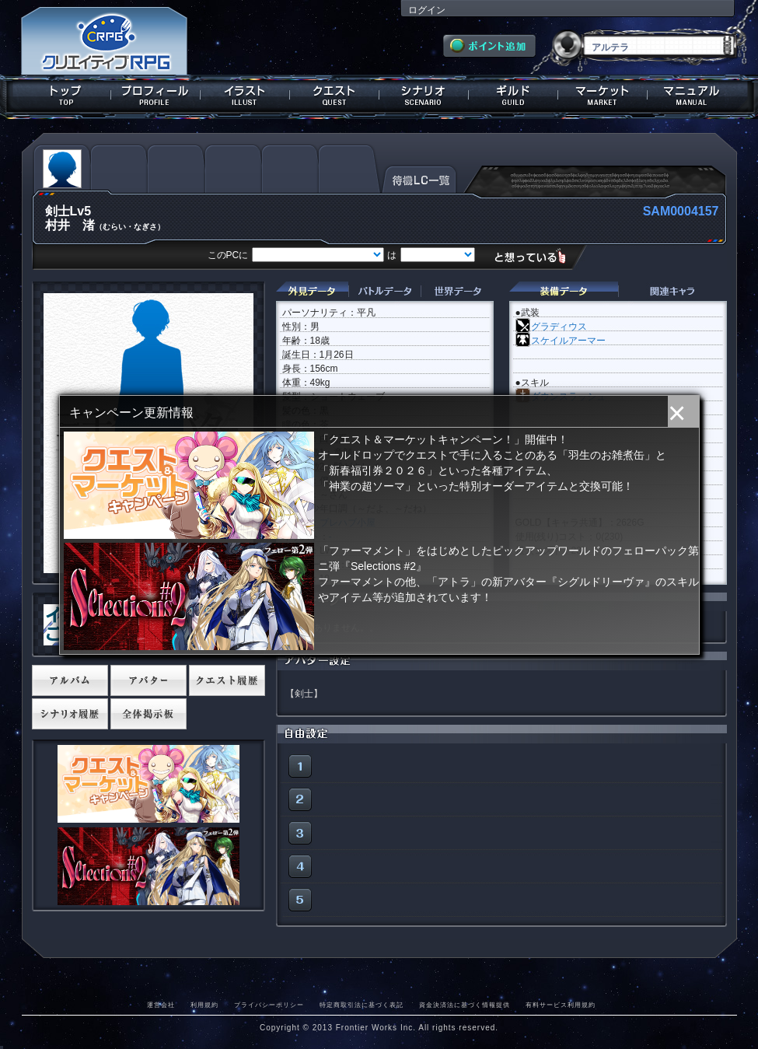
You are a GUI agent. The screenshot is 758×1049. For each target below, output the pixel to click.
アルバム (70, 680)
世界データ (457, 291)
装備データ (563, 291)
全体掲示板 (148, 713)
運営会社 (161, 1005)
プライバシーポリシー (269, 1005)
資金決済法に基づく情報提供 (464, 1005)
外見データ (312, 291)
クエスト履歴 (227, 680)
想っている (536, 256)
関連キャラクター (672, 291)
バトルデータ (384, 291)
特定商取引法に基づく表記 (361, 1005)
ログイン (426, 10)
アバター (148, 680)
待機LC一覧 (419, 178)
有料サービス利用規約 (561, 1005)
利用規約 (204, 1005)
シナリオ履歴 (70, 713)
